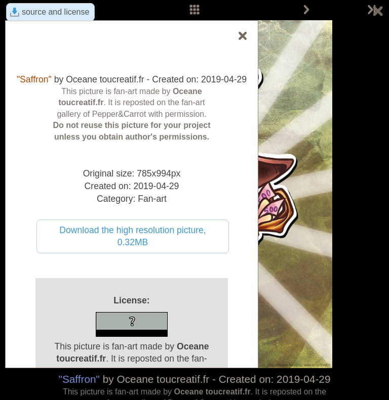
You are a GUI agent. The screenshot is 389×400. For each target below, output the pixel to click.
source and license (55, 12)
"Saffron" (79, 379)
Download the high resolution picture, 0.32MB (132, 236)
